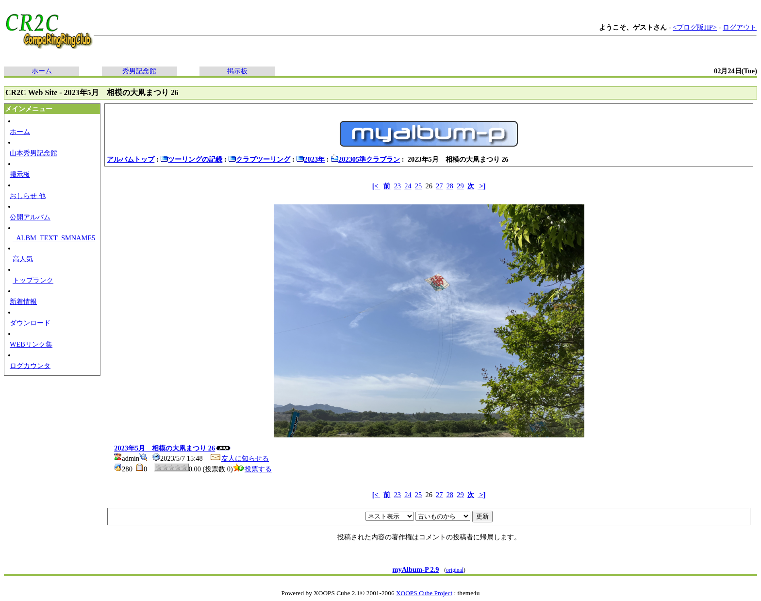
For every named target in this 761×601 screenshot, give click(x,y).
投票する (252, 469)
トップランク (33, 280)
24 (407, 186)
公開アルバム (30, 217)
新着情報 (23, 301)
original (454, 570)
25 (418, 186)
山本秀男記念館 (33, 153)
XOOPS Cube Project (424, 593)
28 (450, 186)
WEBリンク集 (31, 344)
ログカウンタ (30, 365)
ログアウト (740, 27)
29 (460, 186)
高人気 (23, 259)
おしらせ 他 (28, 196)
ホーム (42, 71)
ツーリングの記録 (191, 159)
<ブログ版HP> (695, 27)
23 (397, 186)
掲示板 (237, 71)
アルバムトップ (130, 159)
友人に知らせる (239, 458)
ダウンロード (30, 323)
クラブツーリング (259, 159)
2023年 (310, 159)
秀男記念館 (139, 71)
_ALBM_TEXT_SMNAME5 (54, 238)
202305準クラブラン (365, 159)
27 (439, 186)
